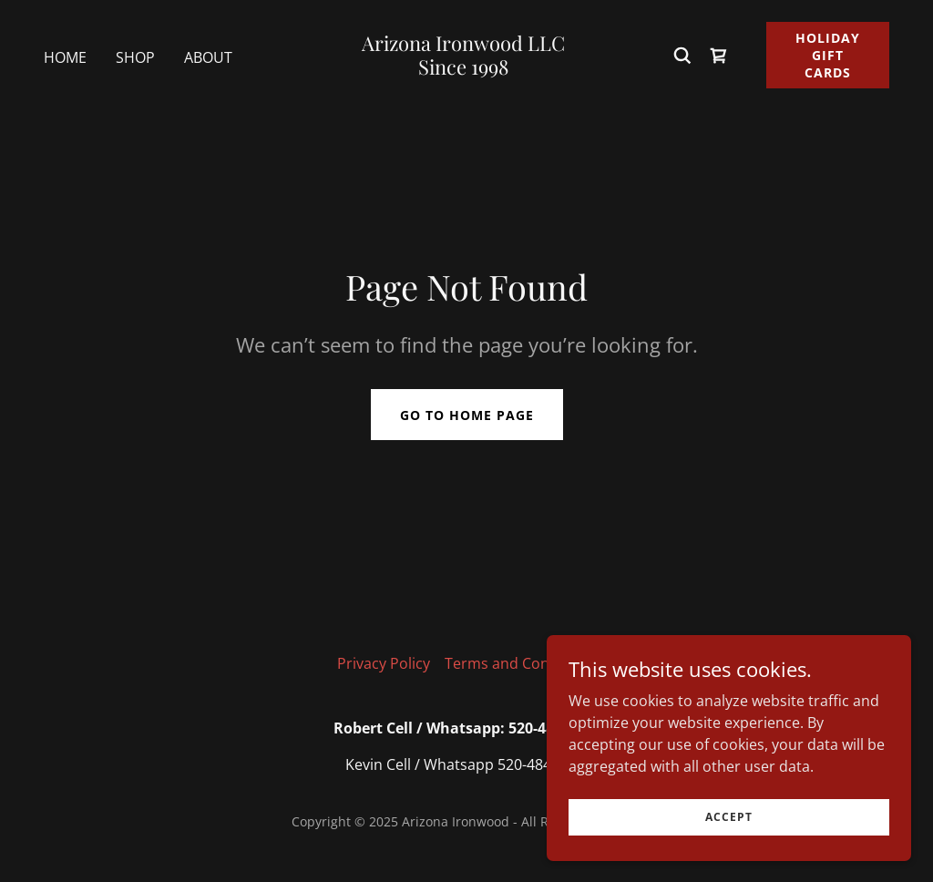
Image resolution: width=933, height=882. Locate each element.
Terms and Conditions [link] (521, 663)
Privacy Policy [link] (383, 663)
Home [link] (65, 57)
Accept (729, 817)
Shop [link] (135, 57)
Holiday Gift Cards (827, 55)
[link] (463, 69)
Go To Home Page (467, 415)
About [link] (208, 57)
